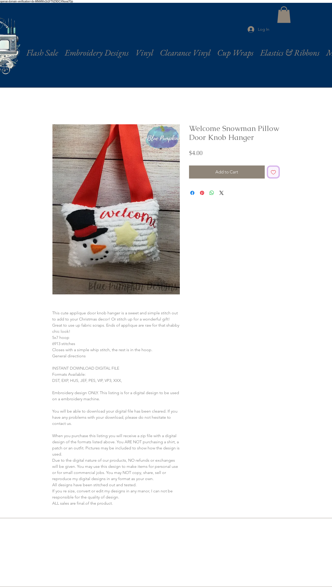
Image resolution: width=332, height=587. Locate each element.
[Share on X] (221, 193)
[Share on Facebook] (192, 193)
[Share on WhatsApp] (212, 193)
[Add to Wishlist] (273, 172)
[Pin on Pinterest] (202, 193)
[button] (284, 14)
